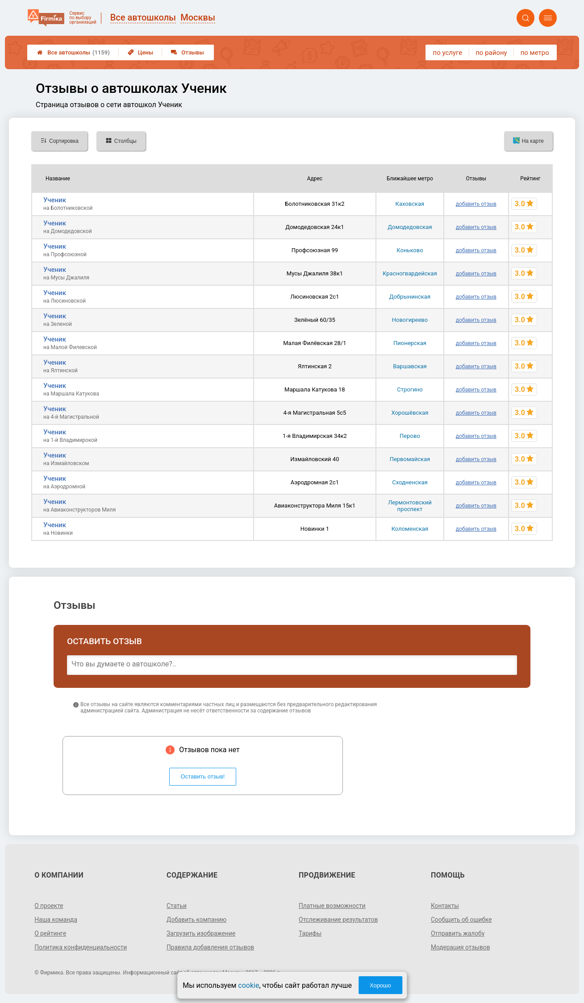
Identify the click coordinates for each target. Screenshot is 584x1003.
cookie (248, 985)
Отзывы (187, 52)
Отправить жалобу (458, 933)
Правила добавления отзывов (211, 947)
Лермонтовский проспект (410, 505)
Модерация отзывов (461, 947)
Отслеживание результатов (339, 919)
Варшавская (410, 366)
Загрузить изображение (202, 933)
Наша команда (56, 919)
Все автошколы (73, 52)
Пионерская (409, 343)
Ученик (54, 200)
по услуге (448, 53)
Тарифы (310, 933)
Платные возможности (333, 905)
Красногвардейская (410, 273)
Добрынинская (409, 296)
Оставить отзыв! (203, 776)
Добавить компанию (197, 919)
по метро (535, 53)
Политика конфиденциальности (81, 947)
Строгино (409, 389)
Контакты (445, 905)
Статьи (177, 905)
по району (491, 53)
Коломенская (410, 528)
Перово (410, 436)
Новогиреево (410, 319)
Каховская (410, 203)
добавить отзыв (476, 204)
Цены (141, 52)
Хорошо (380, 985)
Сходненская (410, 482)
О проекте (49, 905)
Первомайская (410, 459)
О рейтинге (50, 933)
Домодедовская (410, 227)
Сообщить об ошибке (462, 919)
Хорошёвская (409, 412)
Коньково (409, 250)
